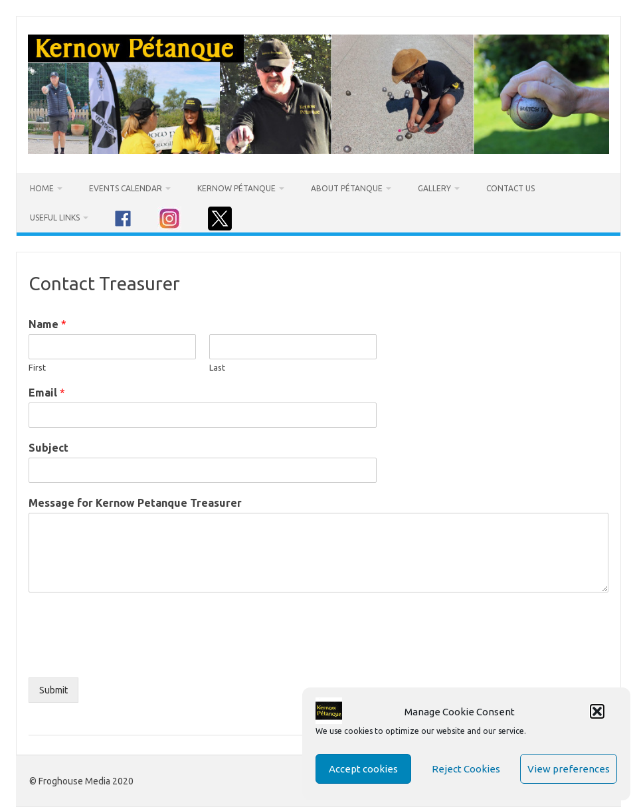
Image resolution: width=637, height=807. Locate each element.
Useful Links (55, 217)
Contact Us (510, 188)
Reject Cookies (466, 768)
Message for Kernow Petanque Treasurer (135, 503)
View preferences (568, 768)
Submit (53, 690)
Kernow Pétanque (236, 188)
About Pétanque (347, 188)
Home (42, 188)
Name (47, 324)
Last (217, 367)
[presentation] (129, 655)
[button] (597, 711)
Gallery (434, 188)
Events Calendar (125, 188)
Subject (48, 448)
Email (47, 393)
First (37, 367)
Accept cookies (363, 768)
